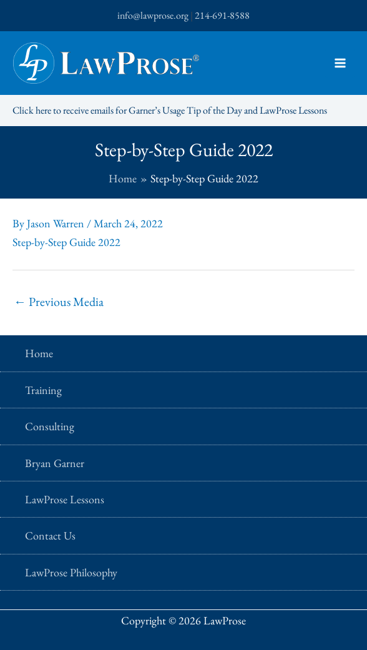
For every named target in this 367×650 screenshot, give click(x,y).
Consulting (49, 426)
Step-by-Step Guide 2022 (66, 242)
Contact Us (50, 535)
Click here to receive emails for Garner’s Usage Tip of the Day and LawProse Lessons (169, 110)
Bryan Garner (54, 463)
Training (43, 390)
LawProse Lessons (64, 499)
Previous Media (59, 301)
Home (39, 353)
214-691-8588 (222, 15)
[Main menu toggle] (340, 63)
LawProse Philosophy (71, 572)
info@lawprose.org (152, 15)
